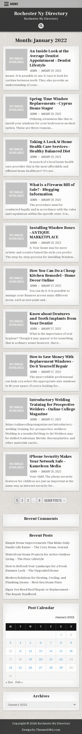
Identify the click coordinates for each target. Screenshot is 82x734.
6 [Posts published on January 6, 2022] (41, 642)
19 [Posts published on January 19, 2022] (30, 659)
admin (33, 70)
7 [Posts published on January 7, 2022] (51, 642)
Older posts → (55, 500)
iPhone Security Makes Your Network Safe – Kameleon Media (51, 461)
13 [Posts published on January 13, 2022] (40, 651)
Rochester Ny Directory (41, 13)
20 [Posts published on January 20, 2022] (41, 659)
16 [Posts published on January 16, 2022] (71, 651)
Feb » (19, 682)
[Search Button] (41, 26)
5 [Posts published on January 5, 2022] (30, 642)
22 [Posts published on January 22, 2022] (61, 659)
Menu (14, 4)
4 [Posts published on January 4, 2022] (20, 642)
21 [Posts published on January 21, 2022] (50, 659)
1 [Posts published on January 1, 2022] (61, 634)
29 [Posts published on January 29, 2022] (61, 667)
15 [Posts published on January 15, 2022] (61, 651)
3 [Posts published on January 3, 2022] (10, 642)
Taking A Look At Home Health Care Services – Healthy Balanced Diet (51, 146)
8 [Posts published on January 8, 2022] (61, 642)
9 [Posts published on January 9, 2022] (71, 642)
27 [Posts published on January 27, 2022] (40, 667)
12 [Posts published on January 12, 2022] (30, 651)
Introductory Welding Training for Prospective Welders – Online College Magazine (52, 407)
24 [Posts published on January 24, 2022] (10, 667)
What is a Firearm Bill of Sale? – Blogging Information (52, 189)
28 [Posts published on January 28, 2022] (51, 667)
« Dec (9, 682)
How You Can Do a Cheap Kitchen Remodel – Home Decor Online (52, 275)
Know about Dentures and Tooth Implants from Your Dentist (53, 318)
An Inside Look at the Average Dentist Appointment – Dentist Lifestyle (50, 58)
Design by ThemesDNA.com (41, 729)
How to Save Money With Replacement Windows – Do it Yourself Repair (52, 361)
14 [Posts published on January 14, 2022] (50, 651)
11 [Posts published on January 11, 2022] (20, 651)
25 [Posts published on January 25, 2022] (20, 667)
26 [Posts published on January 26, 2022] (30, 667)
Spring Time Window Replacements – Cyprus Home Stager (51, 103)
